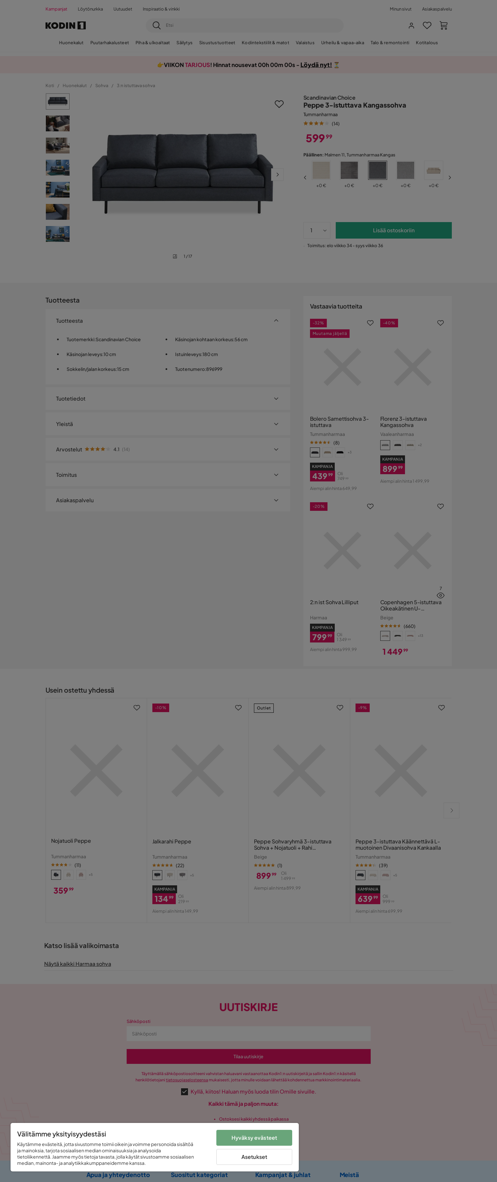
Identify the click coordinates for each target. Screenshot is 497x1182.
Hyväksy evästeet (254, 1137)
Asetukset (254, 1156)
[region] (155, 1147)
